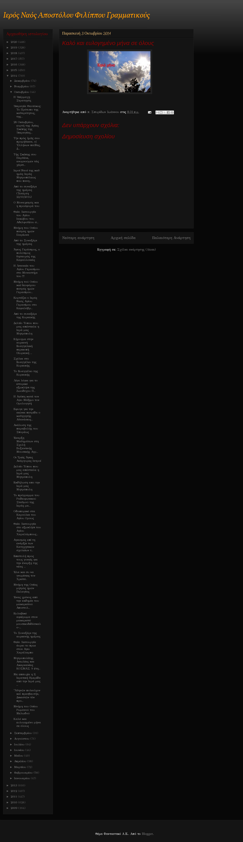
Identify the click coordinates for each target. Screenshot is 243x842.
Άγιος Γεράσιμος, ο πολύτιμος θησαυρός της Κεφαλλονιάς (27, 255)
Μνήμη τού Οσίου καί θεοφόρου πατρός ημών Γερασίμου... (26, 287)
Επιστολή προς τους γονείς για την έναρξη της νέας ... (26, 561)
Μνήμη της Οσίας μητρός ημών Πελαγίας (26, 588)
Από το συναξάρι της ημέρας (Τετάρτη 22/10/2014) (25, 192)
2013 (14, 785)
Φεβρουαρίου (24, 772)
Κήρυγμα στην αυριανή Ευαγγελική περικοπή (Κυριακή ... (23, 346)
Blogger (147, 834)
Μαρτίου (20, 767)
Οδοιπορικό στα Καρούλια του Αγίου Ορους (25, 514)
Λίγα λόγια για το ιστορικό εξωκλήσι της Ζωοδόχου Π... (26, 386)
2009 (14, 808)
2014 (14, 75)
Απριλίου (20, 761)
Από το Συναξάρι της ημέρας (25, 242)
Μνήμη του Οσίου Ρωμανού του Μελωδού (26, 710)
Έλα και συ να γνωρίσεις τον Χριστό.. (24, 575)
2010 (14, 802)
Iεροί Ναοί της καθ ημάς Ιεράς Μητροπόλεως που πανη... (27, 176)
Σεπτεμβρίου (23, 733)
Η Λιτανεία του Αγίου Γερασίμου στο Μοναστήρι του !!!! (27, 271)
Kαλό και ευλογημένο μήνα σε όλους (27, 722)
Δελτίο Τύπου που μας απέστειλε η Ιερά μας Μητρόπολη (26, 328)
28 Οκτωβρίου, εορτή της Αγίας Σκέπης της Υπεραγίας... (26, 127)
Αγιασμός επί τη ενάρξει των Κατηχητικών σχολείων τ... (24, 545)
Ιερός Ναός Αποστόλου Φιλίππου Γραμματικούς (76, 15)
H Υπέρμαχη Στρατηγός (22, 98)
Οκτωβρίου (22, 92)
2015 (14, 70)
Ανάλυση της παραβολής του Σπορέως (26, 428)
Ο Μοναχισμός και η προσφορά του (26, 204)
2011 (14, 796)
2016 (14, 64)
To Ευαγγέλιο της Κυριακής (26, 372)
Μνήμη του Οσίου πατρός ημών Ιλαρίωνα (26, 231)
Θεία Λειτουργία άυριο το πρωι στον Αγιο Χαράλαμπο (25, 647)
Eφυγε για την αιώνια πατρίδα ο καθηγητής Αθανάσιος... (27, 414)
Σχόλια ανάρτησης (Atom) (136, 249)
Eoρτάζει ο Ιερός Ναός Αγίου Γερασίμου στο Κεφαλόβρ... (25, 303)
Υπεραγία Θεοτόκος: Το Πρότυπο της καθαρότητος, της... (27, 111)
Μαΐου (19, 755)
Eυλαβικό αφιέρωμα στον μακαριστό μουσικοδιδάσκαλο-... (27, 620)
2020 (14, 42)
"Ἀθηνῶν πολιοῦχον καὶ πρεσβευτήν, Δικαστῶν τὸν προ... (27, 696)
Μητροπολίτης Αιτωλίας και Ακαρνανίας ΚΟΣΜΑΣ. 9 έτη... (27, 663)
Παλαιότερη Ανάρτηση (171, 238)
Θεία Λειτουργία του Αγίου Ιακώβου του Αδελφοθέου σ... (26, 217)
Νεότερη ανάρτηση (78, 238)
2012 (14, 791)
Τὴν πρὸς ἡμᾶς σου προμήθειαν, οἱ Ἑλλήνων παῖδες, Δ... (27, 143)
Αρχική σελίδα (123, 238)
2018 (14, 53)
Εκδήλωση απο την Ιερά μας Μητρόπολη (27, 486)
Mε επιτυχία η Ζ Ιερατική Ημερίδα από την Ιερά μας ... (27, 679)
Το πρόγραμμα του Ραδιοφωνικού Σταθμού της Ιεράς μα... (26, 500)
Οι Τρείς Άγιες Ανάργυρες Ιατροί (27, 459)
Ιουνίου (19, 750)
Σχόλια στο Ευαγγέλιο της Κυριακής (25, 362)
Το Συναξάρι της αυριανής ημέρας (27, 634)
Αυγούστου (22, 738)
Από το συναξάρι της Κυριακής (25, 315)
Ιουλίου (19, 744)
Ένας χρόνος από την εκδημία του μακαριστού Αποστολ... (26, 602)
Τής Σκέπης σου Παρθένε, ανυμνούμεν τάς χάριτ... (26, 160)
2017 (14, 58)
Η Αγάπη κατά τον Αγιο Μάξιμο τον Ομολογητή (26, 400)
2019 (14, 47)
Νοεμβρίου (22, 86)
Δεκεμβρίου (22, 80)
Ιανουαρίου (22, 778)
